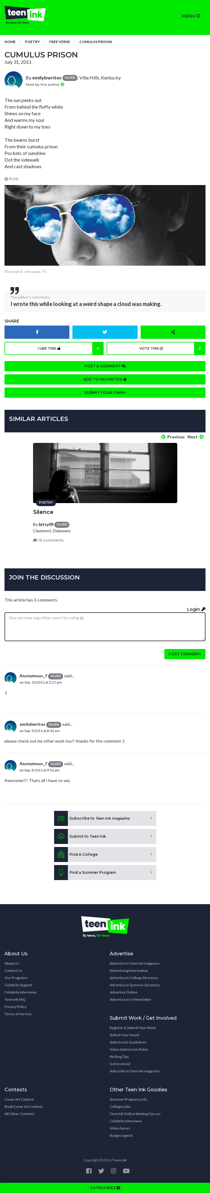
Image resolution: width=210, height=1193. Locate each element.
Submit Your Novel (124, 1035)
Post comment (185, 654)
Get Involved (120, 1064)
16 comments (48, 540)
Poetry (32, 41)
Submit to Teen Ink (80, 836)
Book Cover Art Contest (24, 1106)
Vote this (172, 348)
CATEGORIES (105, 1187)
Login (196, 609)
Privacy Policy (15, 1006)
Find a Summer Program (85, 872)
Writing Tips (119, 1056)
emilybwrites (47, 77)
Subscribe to (91, 818)
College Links (120, 1106)
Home (10, 41)
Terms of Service (18, 1014)
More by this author (45, 84)
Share (12, 321)
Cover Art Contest (19, 1099)
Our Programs (16, 977)
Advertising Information (129, 970)
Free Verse (59, 41)
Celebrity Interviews (21, 992)
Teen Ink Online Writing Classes (135, 1113)
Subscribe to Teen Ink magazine (135, 1071)
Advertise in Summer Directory (135, 985)
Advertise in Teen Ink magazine (135, 963)
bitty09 (46, 524)
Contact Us (13, 970)
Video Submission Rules (129, 1049)
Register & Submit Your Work (133, 1027)
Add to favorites (105, 379)
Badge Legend (121, 1135)
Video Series (120, 1128)
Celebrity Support (18, 985)
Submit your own (105, 392)
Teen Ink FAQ (15, 999)
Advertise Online (123, 992)
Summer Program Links (129, 1099)
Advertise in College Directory (134, 977)
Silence (43, 512)
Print (11, 179)
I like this (71, 348)
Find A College (76, 854)
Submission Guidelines (128, 1042)
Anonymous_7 (33, 675)
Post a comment (105, 366)
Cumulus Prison (95, 41)
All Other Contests (20, 1113)
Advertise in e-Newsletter (130, 999)
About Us (12, 963)
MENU (191, 16)
